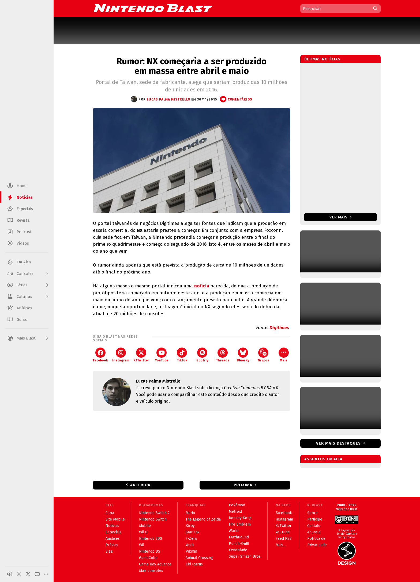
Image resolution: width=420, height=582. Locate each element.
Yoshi (190, 545)
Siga (109, 551)
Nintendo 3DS (150, 538)
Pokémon (237, 505)
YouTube (161, 355)
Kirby (190, 525)
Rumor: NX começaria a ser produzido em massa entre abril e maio (192, 66)
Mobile (145, 525)
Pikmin (191, 551)
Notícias (112, 525)
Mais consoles (151, 570)
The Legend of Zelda (203, 519)
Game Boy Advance (155, 564)
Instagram (120, 355)
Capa (110, 513)
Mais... (281, 545)
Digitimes (279, 327)
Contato (313, 525)
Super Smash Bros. (245, 556)
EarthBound (239, 537)
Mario (190, 513)
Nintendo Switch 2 (154, 513)
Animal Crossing (199, 558)
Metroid (235, 511)
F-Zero (191, 538)
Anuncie (314, 532)
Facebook (100, 355)
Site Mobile (115, 519)
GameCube (148, 558)
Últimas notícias (322, 59)
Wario (233, 531)
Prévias (112, 545)
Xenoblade (238, 550)
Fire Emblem (240, 524)
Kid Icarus (194, 564)
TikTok (182, 355)
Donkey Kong (240, 518)
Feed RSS (284, 538)
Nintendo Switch (153, 519)
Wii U (143, 532)
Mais (284, 355)
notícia (202, 286)
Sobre (312, 513)
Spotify (202, 355)
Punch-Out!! (239, 543)
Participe (314, 519)
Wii (141, 545)
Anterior (140, 485)
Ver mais (340, 217)
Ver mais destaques (338, 443)
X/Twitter (141, 355)
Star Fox (193, 532)
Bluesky (243, 355)
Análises (113, 538)
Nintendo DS (149, 551)
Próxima (243, 485)
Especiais (113, 532)
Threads (222, 355)
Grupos (263, 355)
